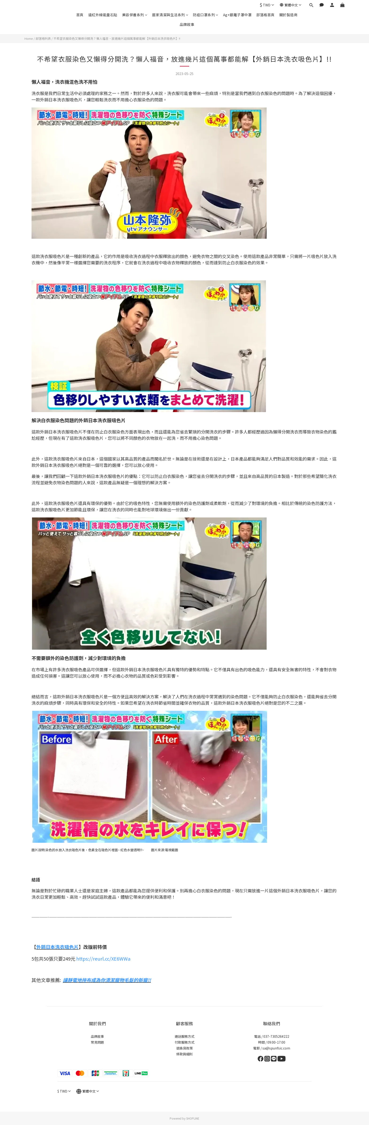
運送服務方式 (184, 1036)
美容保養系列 (135, 14)
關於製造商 (288, 14)
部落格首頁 (265, 14)
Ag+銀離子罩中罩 (237, 14)
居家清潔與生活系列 (170, 14)
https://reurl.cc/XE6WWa (103, 958)
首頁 (80, 14)
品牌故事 (187, 24)
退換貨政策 (184, 1048)
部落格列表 (43, 38)
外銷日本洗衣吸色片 (57, 946)
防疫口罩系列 (205, 14)
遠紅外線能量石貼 (102, 14)
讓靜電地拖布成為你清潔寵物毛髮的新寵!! (107, 980)
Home (28, 38)
